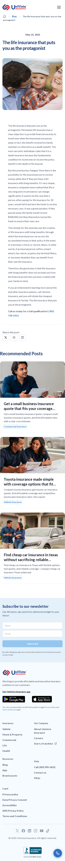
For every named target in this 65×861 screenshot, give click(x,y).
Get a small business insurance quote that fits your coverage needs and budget (29, 408)
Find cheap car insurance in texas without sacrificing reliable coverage (31, 560)
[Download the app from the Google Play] (13, 699)
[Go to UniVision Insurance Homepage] (14, 7)
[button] (5, 337)
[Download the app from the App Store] (42, 699)
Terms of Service (9, 710)
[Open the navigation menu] (59, 7)
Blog (14, 16)
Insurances (7, 723)
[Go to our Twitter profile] (17, 831)
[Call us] (57, 853)
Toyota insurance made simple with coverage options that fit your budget (29, 484)
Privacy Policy (50, 707)
